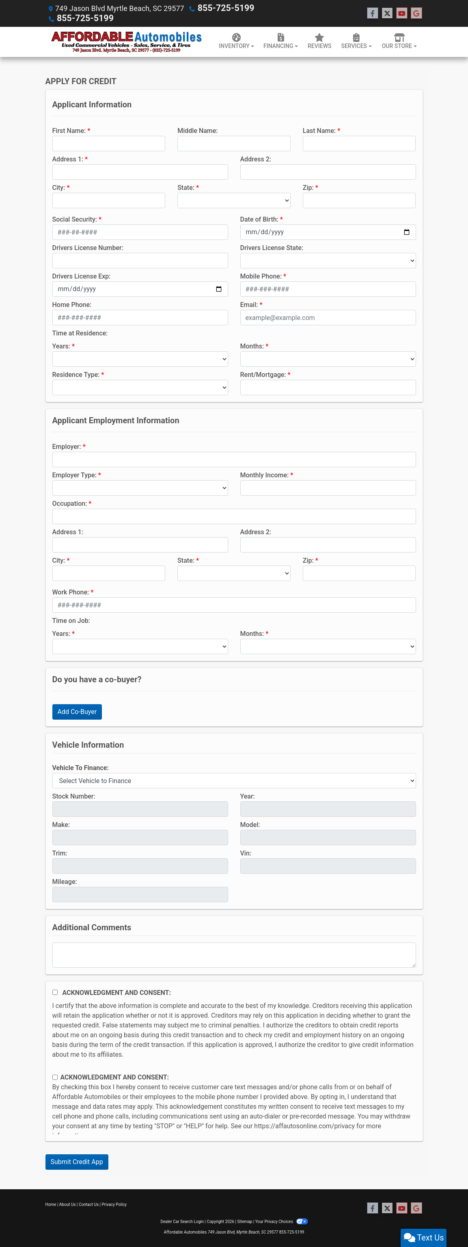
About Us (67, 1203)
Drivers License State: (272, 247)
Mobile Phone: (261, 275)
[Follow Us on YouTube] (402, 13)
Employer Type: (74, 474)
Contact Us (89, 1203)
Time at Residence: (80, 332)
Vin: (246, 852)
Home (50, 1203)
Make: (61, 824)
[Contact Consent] (55, 1076)
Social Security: (74, 218)
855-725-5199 (221, 8)
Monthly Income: (264, 474)
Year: (247, 795)
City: (58, 187)
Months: (252, 345)
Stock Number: (73, 795)
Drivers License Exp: (81, 275)
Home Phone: (72, 304)
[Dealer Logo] (126, 40)
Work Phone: (70, 591)
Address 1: (67, 158)
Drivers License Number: (87, 247)
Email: (249, 304)
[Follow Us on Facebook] (372, 13)
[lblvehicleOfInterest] (234, 780)
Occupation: (69, 503)
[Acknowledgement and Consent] (55, 991)
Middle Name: (197, 130)
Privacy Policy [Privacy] (114, 1203)
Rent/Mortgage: (263, 374)
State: (185, 187)
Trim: (59, 852)
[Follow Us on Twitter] (387, 13)
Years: (61, 345)
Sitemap (244, 1221)
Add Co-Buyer (77, 711)
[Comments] (234, 954)
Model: (250, 824)
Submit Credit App (77, 1161)
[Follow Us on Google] (416, 13)
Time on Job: (71, 620)
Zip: (308, 187)
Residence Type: (76, 374)
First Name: (69, 130)
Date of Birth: (259, 218)
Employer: (66, 446)
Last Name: (319, 130)
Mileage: (64, 881)
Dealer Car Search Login (182, 1221)
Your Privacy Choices (281, 1221)
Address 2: (255, 158)
